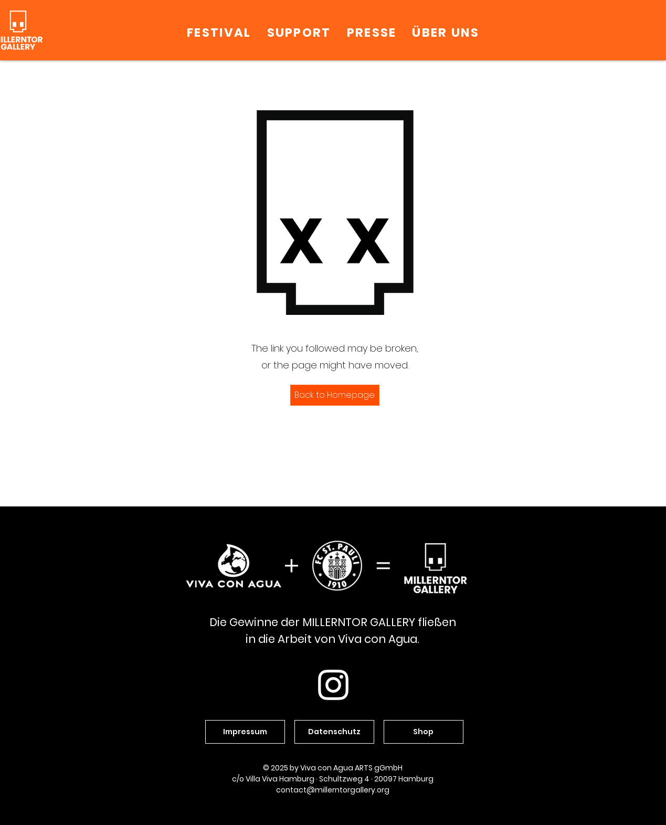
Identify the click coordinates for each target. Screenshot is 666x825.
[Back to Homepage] (334, 395)
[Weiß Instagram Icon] (333, 684)
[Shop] (423, 732)
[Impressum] (245, 732)
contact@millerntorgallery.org (332, 790)
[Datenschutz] (334, 732)
